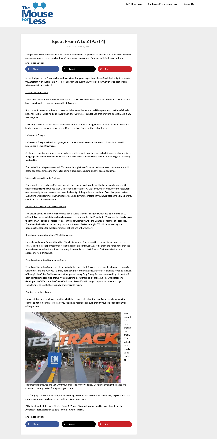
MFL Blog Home (134, 4)
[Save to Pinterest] (115, 69)
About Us (189, 4)
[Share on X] (79, 69)
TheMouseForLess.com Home (163, 4)
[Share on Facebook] (42, 69)
